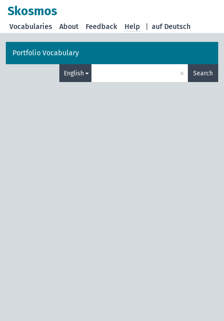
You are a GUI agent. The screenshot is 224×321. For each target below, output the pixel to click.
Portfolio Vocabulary (45, 53)
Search (203, 73)
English (74, 73)
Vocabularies (30, 26)
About (69, 26)
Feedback (101, 26)
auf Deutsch (171, 26)
